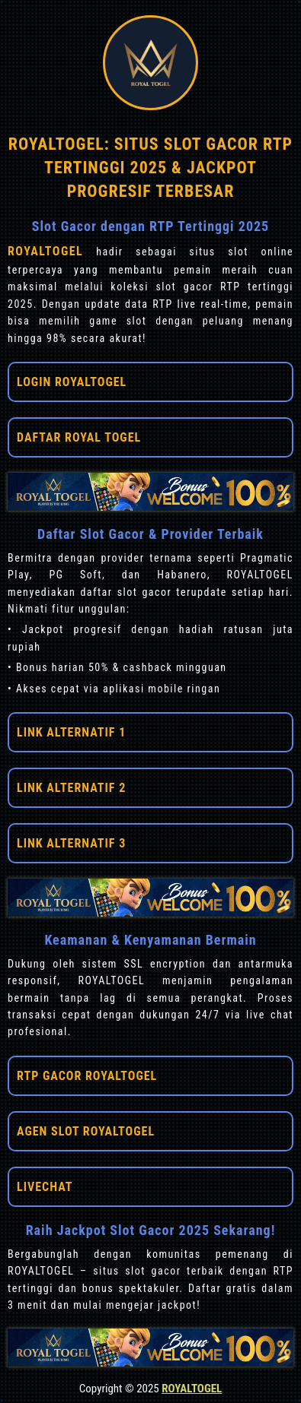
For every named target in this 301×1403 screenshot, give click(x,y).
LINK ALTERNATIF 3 (71, 843)
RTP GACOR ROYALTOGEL (87, 1076)
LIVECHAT (44, 1187)
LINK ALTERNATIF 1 (71, 732)
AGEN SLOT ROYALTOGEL (86, 1131)
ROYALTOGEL (52, 251)
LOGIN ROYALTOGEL (71, 382)
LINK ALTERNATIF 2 (71, 788)
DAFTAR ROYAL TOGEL (79, 437)
